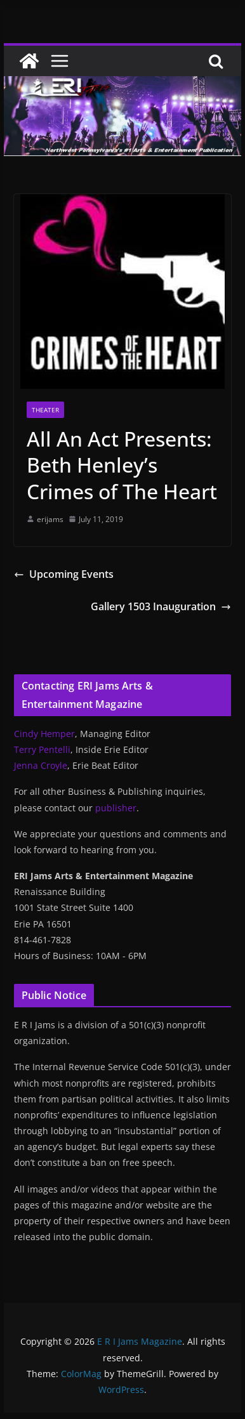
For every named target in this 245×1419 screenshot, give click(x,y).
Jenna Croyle (40, 765)
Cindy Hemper (44, 734)
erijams (50, 519)
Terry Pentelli (42, 749)
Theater (45, 409)
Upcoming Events (64, 574)
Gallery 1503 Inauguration (161, 606)
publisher (115, 808)
